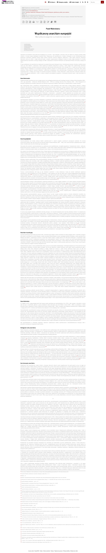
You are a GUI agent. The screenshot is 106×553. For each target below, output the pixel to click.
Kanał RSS (37, 550)
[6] (48, 112)
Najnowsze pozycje (58, 550)
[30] (29, 343)
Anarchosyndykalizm (27, 45)
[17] (74, 185)
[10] (42, 131)
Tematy (52, 550)
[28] (26, 339)
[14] (31, 174)
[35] (32, 376)
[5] (50, 108)
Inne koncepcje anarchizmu (28, 50)
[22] (77, 224)
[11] (64, 134)
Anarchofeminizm (27, 47)
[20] (60, 198)
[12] (57, 156)
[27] (21, 522)
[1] (27, 74)
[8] (50, 122)
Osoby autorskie (46, 550)
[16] (67, 184)
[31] (46, 346)
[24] (77, 274)
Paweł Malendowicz (33, 10)
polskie (60, 12)
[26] (24, 287)
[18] (83, 187)
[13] (51, 169)
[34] (79, 359)
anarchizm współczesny (31, 12)
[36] (76, 388)
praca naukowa (66, 12)
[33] (77, 356)
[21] (31, 209)
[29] (84, 340)
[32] (40, 356)
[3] (84, 102)
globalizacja (56, 12)
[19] (58, 191)
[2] (39, 95)
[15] (58, 178)
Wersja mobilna (66, 550)
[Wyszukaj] (95, 2)
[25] (70, 281)
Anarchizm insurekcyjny (28, 46)
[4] (20, 477)
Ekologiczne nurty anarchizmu (29, 48)
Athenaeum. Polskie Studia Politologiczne (44, 12)
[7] (63, 117)
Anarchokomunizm (27, 44)
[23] (69, 228)
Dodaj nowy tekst (74, 550)
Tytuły (41, 550)
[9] (62, 126)
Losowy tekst (31, 550)
